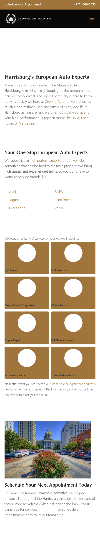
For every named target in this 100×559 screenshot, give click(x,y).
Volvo (59, 208)
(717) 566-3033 (84, 4)
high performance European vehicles (57, 161)
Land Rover (63, 200)
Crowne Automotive (60, 102)
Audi (12, 192)
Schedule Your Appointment (23, 4)
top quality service (72, 113)
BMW (76, 118)
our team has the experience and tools (70, 384)
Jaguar (14, 200)
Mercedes (26, 123)
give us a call (47, 510)
